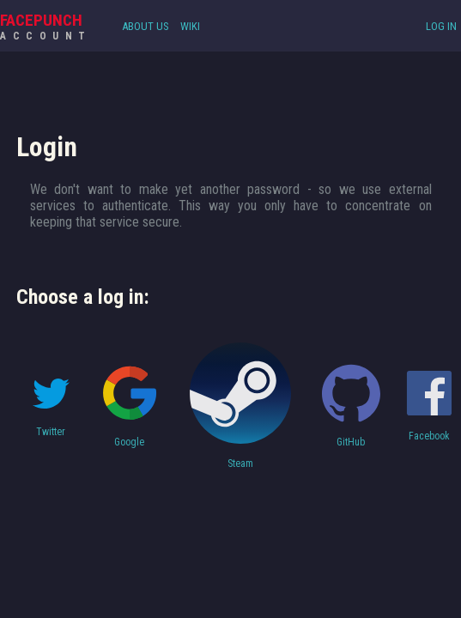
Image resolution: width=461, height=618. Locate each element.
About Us (145, 26)
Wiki (190, 26)
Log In (441, 26)
